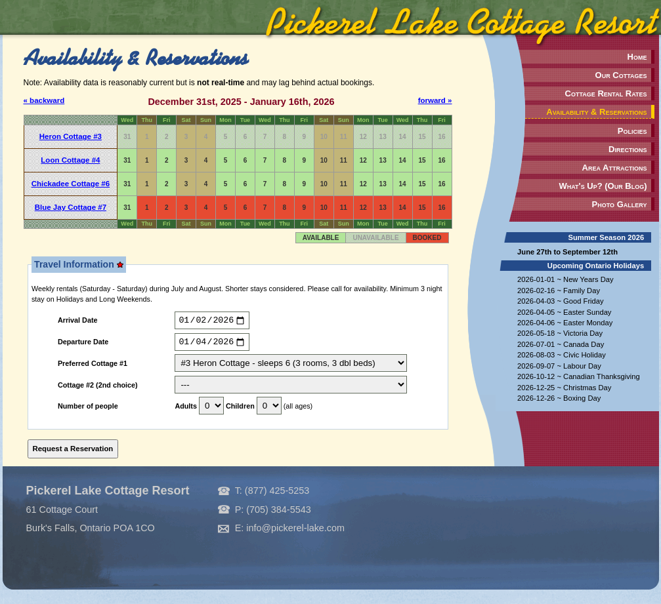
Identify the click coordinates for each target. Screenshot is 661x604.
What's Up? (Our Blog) (603, 186)
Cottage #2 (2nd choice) (98, 388)
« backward (44, 100)
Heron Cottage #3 (70, 136)
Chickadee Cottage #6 (71, 184)
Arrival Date (78, 322)
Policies (632, 131)
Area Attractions (614, 167)
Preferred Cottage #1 (92, 367)
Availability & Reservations (596, 112)
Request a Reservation (73, 452)
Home (637, 57)
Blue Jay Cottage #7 (70, 207)
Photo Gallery (619, 204)
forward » (435, 100)
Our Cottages (621, 75)
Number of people (88, 410)
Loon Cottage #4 (70, 160)
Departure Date (83, 345)
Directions (627, 149)
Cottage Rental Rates (606, 93)
